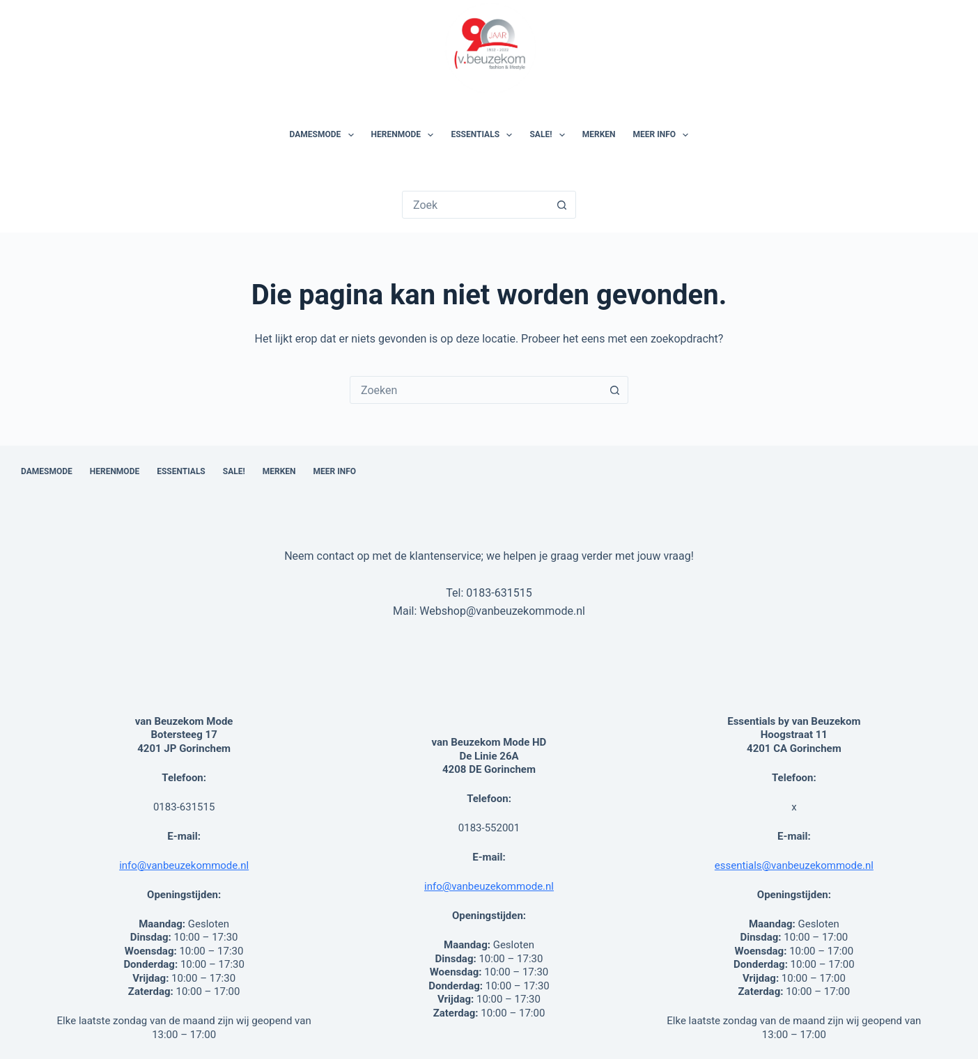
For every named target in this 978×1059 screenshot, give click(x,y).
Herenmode (405, 135)
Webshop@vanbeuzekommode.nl (502, 611)
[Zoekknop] (562, 204)
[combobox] (475, 390)
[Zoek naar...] (476, 205)
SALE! (549, 135)
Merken (599, 134)
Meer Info (663, 135)
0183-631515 (498, 592)
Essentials (484, 135)
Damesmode (324, 135)
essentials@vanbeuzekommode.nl (794, 865)
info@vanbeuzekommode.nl (184, 865)
